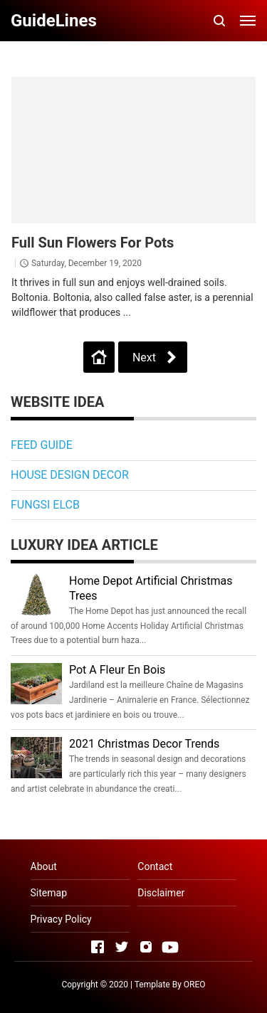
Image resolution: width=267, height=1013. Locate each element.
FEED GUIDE (42, 445)
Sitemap (49, 892)
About (44, 866)
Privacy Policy (61, 919)
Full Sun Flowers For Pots (92, 242)
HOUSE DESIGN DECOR (70, 475)
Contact (154, 866)
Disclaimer (160, 892)
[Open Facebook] (97, 946)
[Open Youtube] (170, 946)
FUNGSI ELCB (45, 504)
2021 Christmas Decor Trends (144, 744)
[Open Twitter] (121, 946)
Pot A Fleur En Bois (117, 670)
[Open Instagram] (146, 946)
